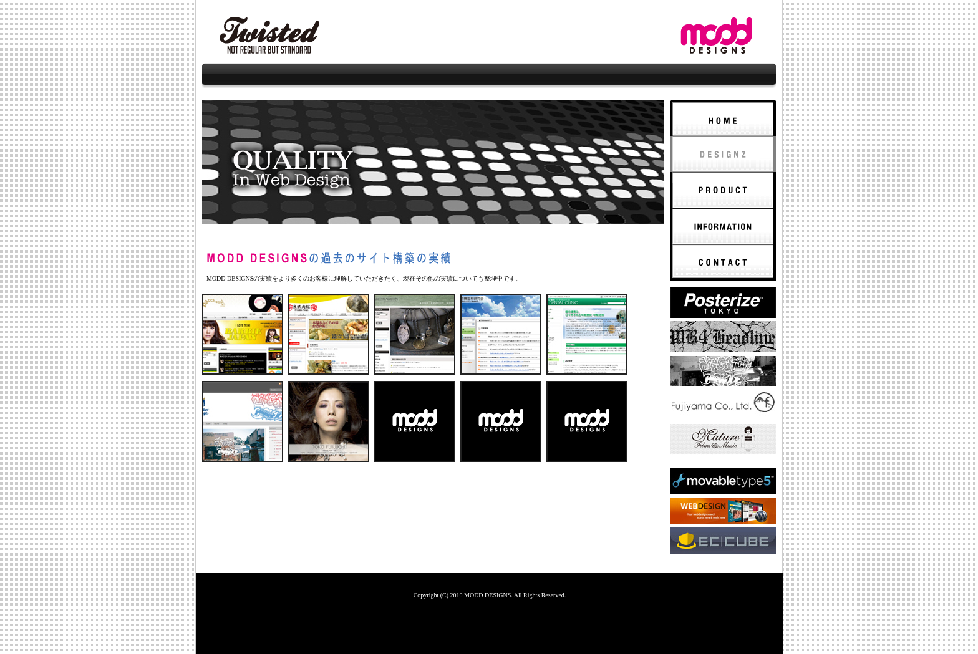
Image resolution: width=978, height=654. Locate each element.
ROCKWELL (723, 439)
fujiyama (723, 405)
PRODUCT (723, 190)
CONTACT (723, 262)
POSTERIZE (723, 302)
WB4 (723, 336)
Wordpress (723, 511)
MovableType (723, 481)
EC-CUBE (723, 540)
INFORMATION (723, 226)
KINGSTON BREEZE (723, 371)
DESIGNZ (723, 154)
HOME (723, 118)
